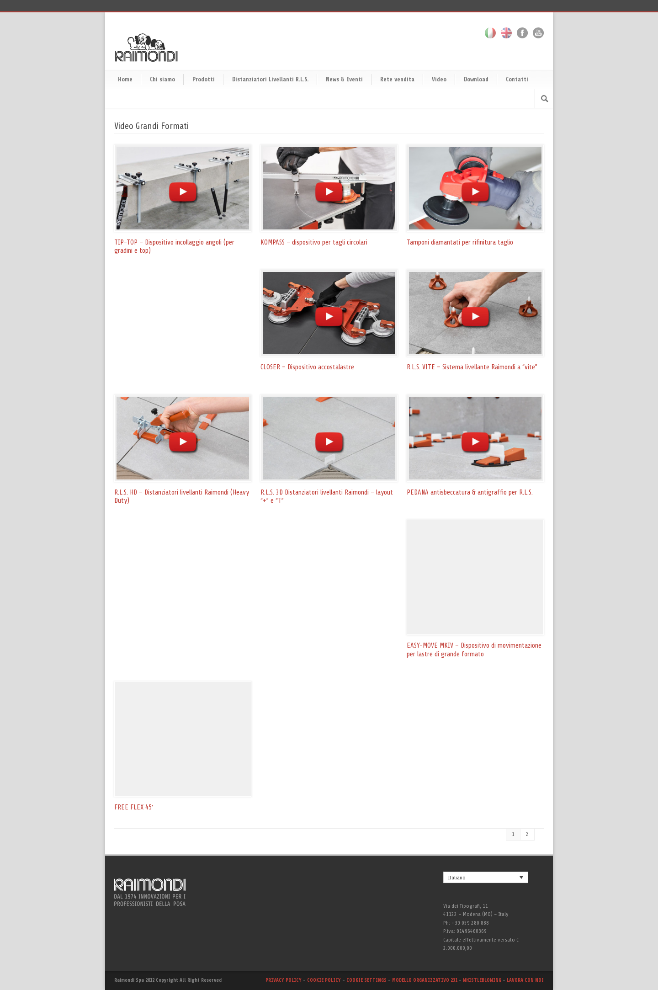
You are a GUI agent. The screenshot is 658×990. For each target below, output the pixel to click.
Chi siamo (162, 79)
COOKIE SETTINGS (366, 980)
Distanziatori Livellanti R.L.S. (270, 79)
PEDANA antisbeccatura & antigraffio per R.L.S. (470, 492)
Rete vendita (397, 79)
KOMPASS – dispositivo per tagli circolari (313, 242)
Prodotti (203, 79)
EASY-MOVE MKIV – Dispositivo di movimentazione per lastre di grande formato (474, 650)
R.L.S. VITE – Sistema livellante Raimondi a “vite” (472, 367)
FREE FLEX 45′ (133, 807)
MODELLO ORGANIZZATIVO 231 (425, 980)
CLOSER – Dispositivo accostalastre (307, 367)
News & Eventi (344, 79)
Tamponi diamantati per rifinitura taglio (460, 242)
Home (125, 79)
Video (439, 79)
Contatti (517, 79)
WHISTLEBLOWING (483, 980)
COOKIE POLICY (324, 980)
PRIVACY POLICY (283, 980)
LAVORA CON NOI (525, 980)
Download (476, 79)
